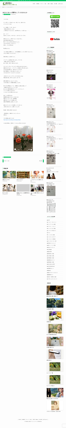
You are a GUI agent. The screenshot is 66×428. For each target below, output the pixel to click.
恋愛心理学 (50, 254)
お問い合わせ (45, 424)
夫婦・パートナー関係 (52, 247)
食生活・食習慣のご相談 (52, 281)
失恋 (30, 424)
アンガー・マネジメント (52, 222)
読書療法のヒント (51, 272)
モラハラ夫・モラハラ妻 (52, 242)
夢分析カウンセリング (52, 245)
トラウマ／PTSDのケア (52, 231)
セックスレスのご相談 (52, 229)
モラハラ (27, 424)
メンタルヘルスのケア (7, 14)
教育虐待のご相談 (51, 256)
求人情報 (40, 424)
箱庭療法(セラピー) (51, 263)
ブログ (49, 233)
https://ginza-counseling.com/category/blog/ (12, 119)
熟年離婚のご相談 (51, 261)
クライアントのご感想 (52, 224)
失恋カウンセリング (51, 249)
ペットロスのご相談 (51, 236)
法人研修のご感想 (51, 258)
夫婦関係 (23, 424)
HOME (20, 424)
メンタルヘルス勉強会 (52, 240)
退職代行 (49, 274)
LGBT (49, 220)
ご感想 (34, 424)
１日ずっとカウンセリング (52, 283)
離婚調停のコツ (50, 279)
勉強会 (37, 424)
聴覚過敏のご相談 (51, 265)
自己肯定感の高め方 (51, 270)
